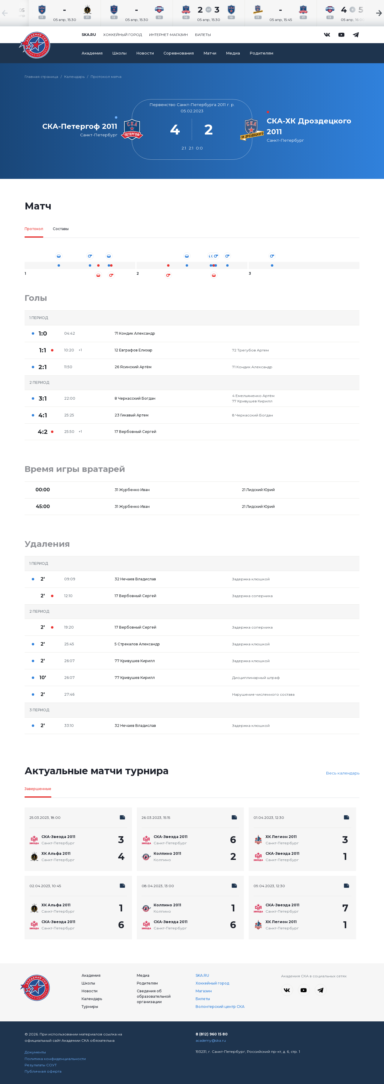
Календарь (74, 76)
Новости (145, 53)
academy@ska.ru (211, 1040)
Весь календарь (342, 773)
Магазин (204, 991)
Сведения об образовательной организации (154, 996)
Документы (35, 1052)
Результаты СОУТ (41, 1065)
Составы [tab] (61, 229)
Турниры (90, 1006)
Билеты (203, 34)
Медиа (233, 53)
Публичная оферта (43, 1071)
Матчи (209, 53)
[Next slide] (366, 13)
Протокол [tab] (34, 229)
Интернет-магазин (168, 34)
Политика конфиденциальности (55, 1058)
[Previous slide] (18, 13)
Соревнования (179, 53)
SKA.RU (202, 975)
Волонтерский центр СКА (220, 1006)
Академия (92, 53)
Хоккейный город (122, 34)
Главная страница (41, 76)
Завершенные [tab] (38, 788)
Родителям (261, 53)
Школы (119, 53)
